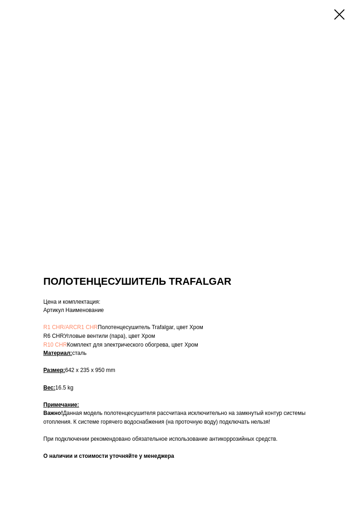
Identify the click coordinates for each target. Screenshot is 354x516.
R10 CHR (55, 345)
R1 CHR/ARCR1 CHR (70, 327)
